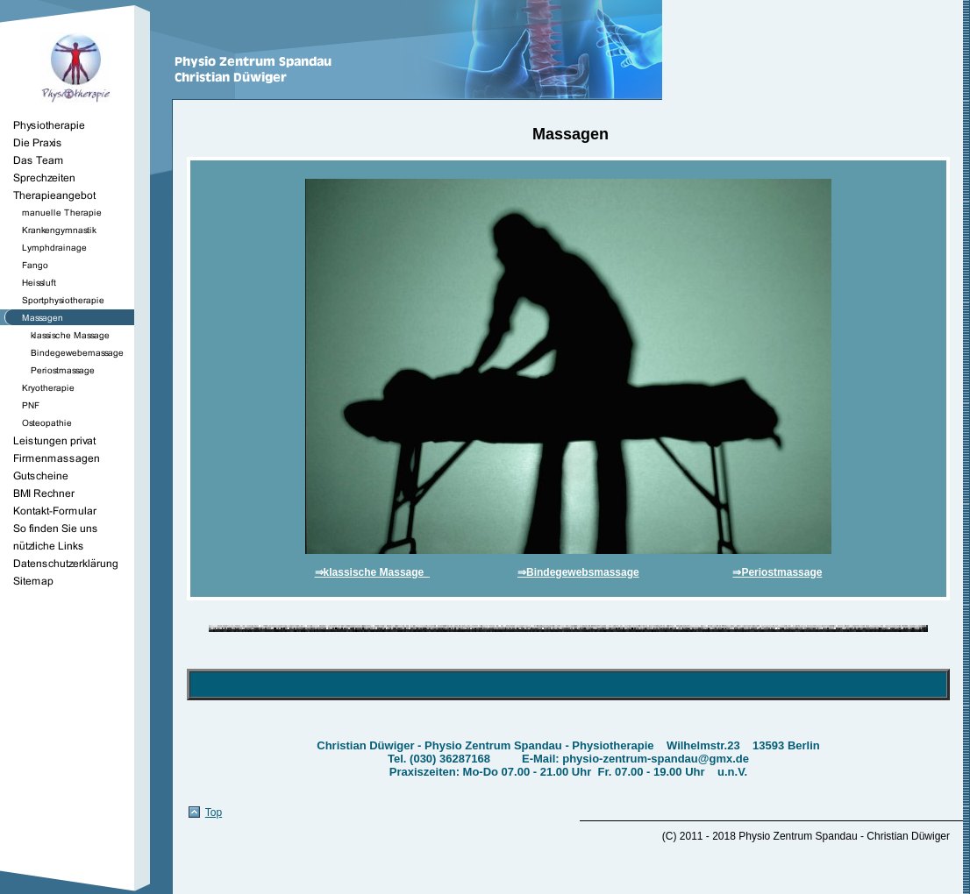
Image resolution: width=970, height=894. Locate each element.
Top (213, 812)
